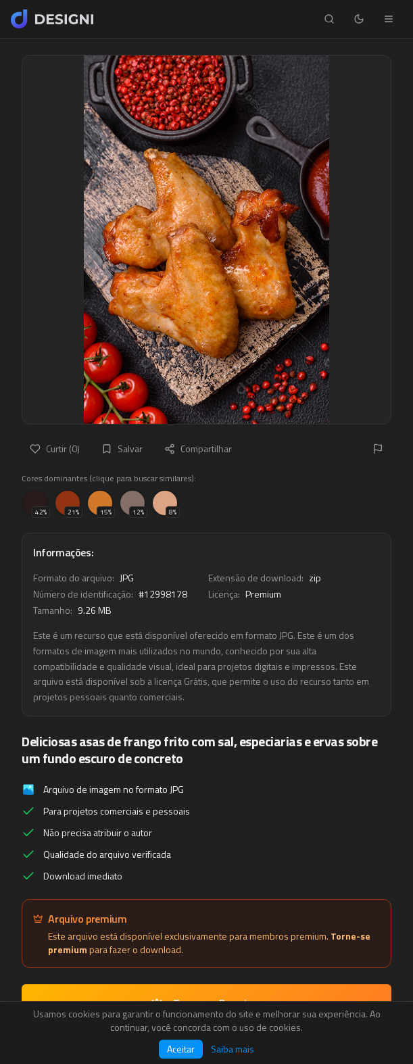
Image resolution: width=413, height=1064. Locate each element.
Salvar (122, 448)
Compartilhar (198, 448)
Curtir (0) (55, 448)
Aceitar (181, 1049)
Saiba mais (232, 1049)
